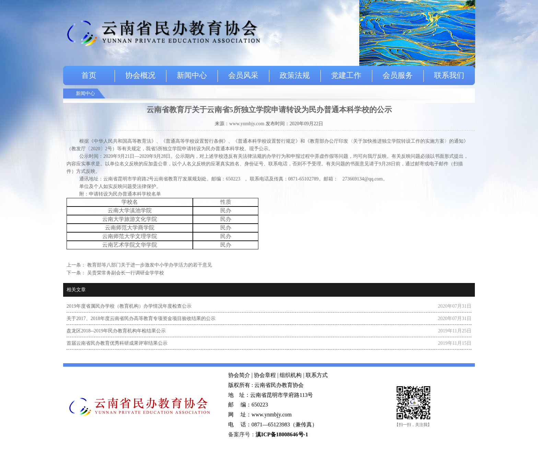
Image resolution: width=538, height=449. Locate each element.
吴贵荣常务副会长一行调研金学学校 (125, 272)
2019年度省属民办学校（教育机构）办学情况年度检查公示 (129, 306)
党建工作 (346, 75)
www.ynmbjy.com (246, 123)
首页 (88, 75)
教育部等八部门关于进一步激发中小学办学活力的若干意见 (149, 265)
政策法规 (295, 75)
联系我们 (449, 75)
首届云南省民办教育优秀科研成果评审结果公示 (117, 343)
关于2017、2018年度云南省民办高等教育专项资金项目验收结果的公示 (141, 318)
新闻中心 (192, 75)
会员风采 (243, 75)
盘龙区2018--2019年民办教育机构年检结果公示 (116, 330)
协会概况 (140, 75)
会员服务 (398, 75)
